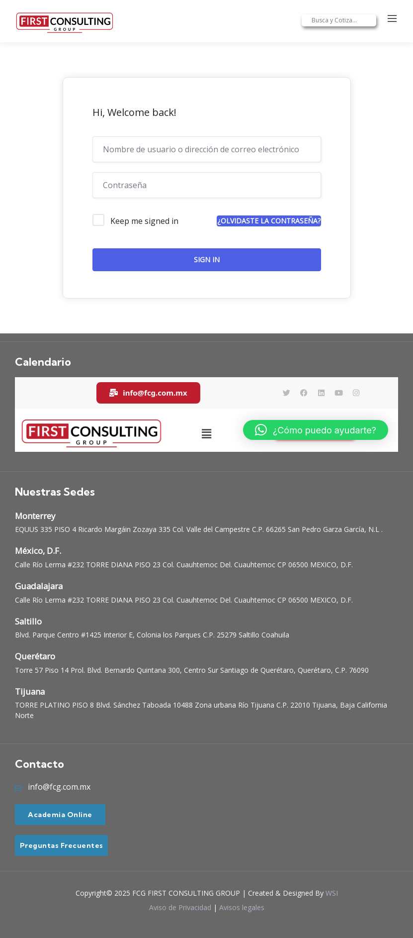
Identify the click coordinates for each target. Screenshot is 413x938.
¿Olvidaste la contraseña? (269, 220)
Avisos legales (241, 907)
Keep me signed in (144, 220)
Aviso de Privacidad (180, 907)
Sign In (207, 259)
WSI (332, 893)
